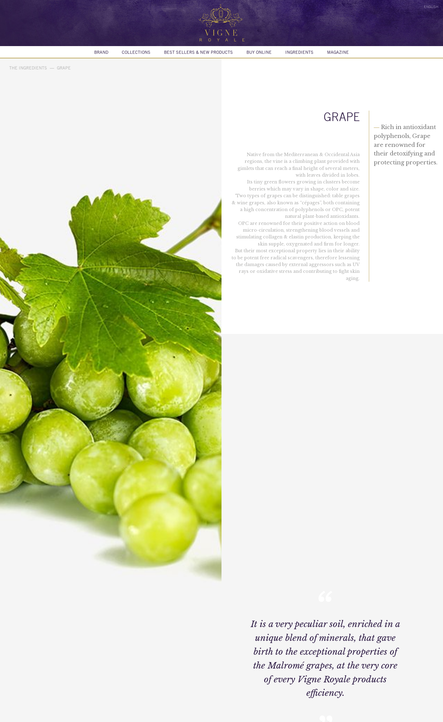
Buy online (259, 52)
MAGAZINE (338, 52)
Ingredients (299, 52)
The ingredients (28, 67)
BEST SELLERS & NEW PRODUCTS (198, 52)
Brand (101, 52)
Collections (136, 52)
